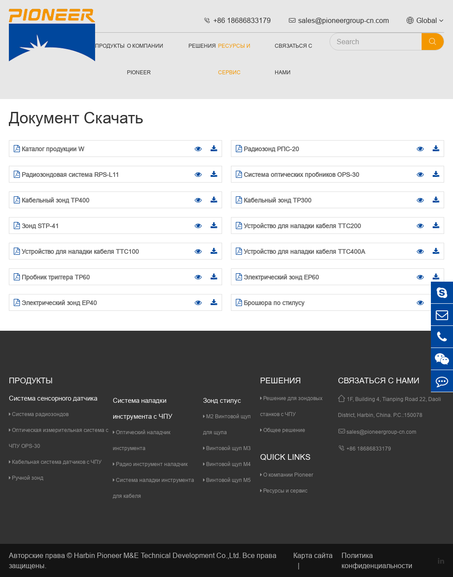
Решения (202, 45)
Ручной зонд (26, 477)
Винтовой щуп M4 (227, 464)
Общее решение (282, 430)
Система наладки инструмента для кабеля (153, 488)
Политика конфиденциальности (377, 560)
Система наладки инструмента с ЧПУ (143, 408)
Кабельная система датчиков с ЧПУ (55, 462)
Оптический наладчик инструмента (141, 440)
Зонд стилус (222, 400)
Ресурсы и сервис (234, 59)
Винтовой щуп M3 (227, 448)
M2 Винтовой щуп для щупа (227, 424)
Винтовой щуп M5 (227, 480)
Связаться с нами (293, 59)
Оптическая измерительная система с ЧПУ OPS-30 (58, 438)
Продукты (110, 45)
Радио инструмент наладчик (150, 464)
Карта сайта (313, 555)
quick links (285, 457)
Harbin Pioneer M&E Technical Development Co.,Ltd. (157, 555)
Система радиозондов (39, 414)
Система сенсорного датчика (53, 398)
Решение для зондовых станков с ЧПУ (291, 406)
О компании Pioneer (145, 59)
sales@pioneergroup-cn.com (338, 20)
